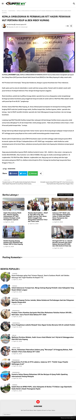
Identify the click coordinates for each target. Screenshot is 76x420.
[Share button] (40, 173)
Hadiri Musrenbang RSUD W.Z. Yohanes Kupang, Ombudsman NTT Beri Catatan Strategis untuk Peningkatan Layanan (12, 216)
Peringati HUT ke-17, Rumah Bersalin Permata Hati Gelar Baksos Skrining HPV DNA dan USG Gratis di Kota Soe (62, 243)
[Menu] (2, 4)
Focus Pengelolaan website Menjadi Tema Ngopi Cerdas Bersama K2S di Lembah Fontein (43, 325)
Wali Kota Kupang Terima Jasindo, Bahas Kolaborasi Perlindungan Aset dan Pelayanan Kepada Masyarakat (43, 301)
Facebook (14, 173)
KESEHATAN (11, 11)
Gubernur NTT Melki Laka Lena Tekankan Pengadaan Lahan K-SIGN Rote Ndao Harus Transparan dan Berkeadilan (61, 216)
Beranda (4, 11)
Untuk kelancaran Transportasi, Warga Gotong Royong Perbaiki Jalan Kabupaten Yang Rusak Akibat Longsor (43, 289)
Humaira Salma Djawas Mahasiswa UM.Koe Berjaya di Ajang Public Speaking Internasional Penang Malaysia (40, 375)
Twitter (24, 173)
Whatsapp (34, 173)
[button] (74, 4)
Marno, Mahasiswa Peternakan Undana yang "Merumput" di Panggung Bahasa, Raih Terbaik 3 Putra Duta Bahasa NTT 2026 (42, 351)
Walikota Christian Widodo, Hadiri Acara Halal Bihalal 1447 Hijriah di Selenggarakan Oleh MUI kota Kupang (43, 338)
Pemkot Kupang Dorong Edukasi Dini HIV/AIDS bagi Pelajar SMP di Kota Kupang (13, 242)
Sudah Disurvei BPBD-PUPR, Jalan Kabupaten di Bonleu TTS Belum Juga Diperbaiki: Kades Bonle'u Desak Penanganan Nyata (42, 388)
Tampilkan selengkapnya (65, 195)
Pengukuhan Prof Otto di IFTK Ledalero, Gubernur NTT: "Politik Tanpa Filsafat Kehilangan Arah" (40, 363)
